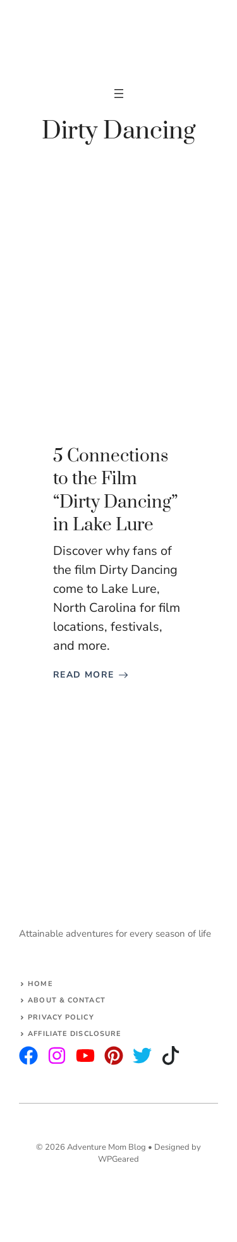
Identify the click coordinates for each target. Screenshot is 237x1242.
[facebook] (85, 1055)
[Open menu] (118, 93)
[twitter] (56, 1055)
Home (40, 984)
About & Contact (67, 1000)
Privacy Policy (61, 1017)
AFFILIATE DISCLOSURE (74, 1033)
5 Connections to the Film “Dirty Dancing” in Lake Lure (115, 490)
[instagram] (28, 1055)
